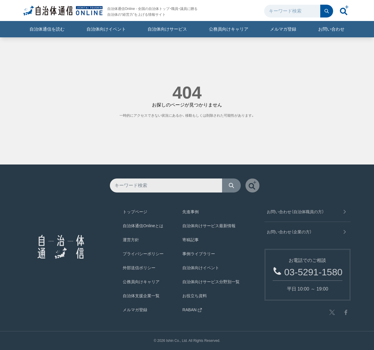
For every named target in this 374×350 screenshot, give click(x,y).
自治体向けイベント (106, 29)
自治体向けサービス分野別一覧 (211, 281)
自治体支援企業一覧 (141, 295)
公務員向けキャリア (228, 29)
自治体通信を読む (47, 29)
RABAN (192, 309)
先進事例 (190, 211)
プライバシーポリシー (143, 253)
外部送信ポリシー (139, 267)
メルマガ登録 (283, 29)
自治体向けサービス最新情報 (209, 225)
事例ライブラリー (198, 253)
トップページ (135, 211)
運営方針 (131, 239)
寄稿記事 (190, 239)
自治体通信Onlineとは (143, 225)
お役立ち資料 (194, 295)
